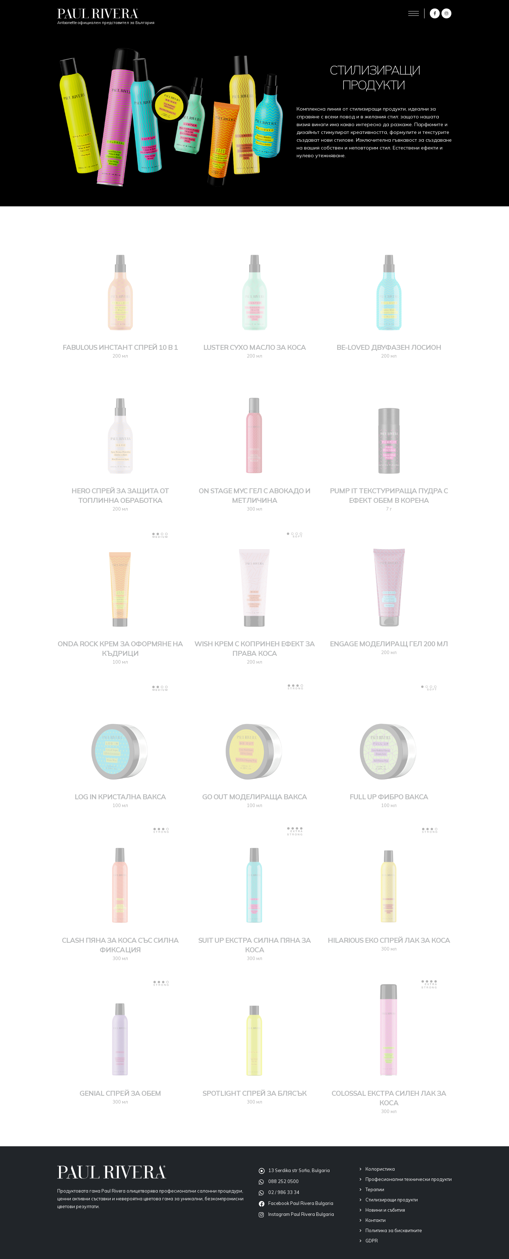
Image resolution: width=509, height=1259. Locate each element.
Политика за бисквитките (393, 1230)
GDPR (371, 1240)
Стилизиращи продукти (391, 1199)
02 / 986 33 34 (283, 1192)
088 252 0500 (283, 1181)
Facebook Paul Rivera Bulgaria (300, 1203)
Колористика (380, 1169)
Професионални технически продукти (408, 1179)
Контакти (375, 1220)
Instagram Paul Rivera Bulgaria (301, 1214)
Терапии (374, 1189)
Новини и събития (385, 1210)
